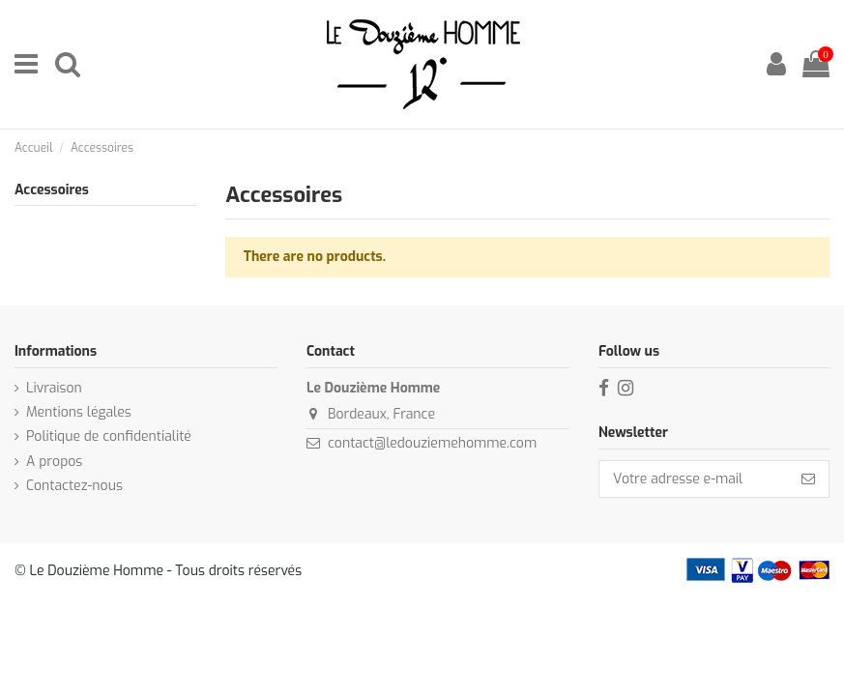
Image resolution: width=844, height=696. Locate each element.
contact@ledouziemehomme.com (432, 443)
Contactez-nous (74, 486)
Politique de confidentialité (108, 436)
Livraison (54, 388)
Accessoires (52, 190)
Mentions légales (78, 412)
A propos (54, 461)
